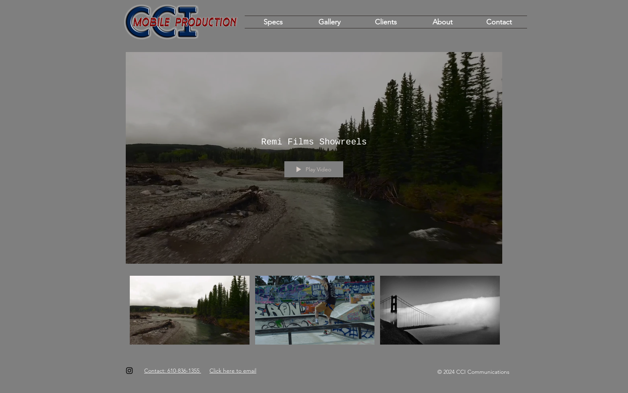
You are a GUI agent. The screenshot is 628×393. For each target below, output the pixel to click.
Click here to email (232, 370)
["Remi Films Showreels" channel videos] (314, 312)
